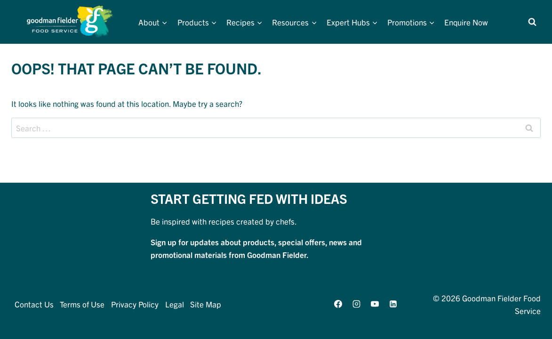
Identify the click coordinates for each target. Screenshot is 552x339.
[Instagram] (357, 304)
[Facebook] (338, 304)
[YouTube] (375, 304)
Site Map (205, 304)
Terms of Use (82, 304)
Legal (174, 304)
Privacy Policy (135, 304)
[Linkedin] (393, 304)
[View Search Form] (532, 22)
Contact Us (34, 304)
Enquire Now (466, 22)
